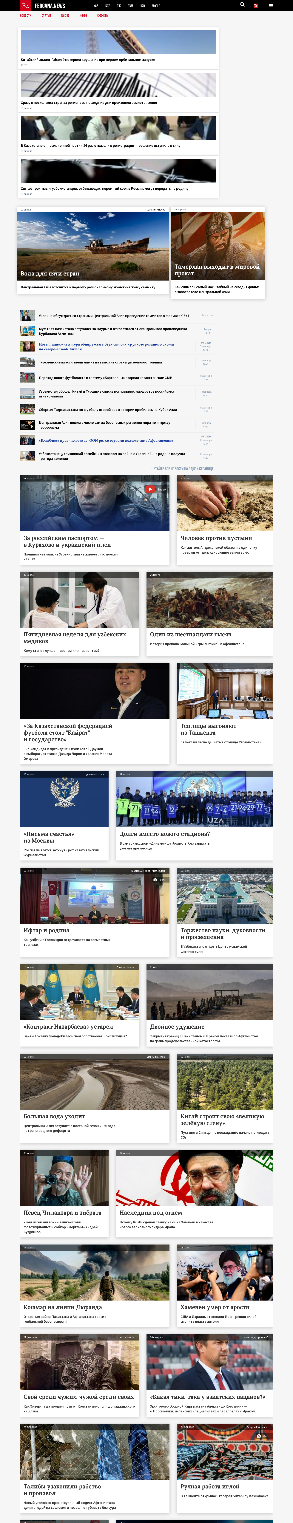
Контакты (29, 1512)
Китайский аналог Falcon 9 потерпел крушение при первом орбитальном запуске (44, 66)
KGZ (108, 5)
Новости (26, 16)
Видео (66, 16)
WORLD (159, 5)
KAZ (96, 5)
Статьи (47, 16)
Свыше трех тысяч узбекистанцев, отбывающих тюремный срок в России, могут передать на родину (242, 66)
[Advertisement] (247, 250)
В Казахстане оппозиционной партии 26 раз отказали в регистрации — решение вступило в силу (177, 66)
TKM (132, 5)
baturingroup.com (174, 1519)
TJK (120, 5)
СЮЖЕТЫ (105, 16)
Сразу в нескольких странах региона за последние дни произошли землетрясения (111, 64)
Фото (85, 16)
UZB (145, 5)
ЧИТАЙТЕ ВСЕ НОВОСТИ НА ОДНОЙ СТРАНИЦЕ (183, 352)
